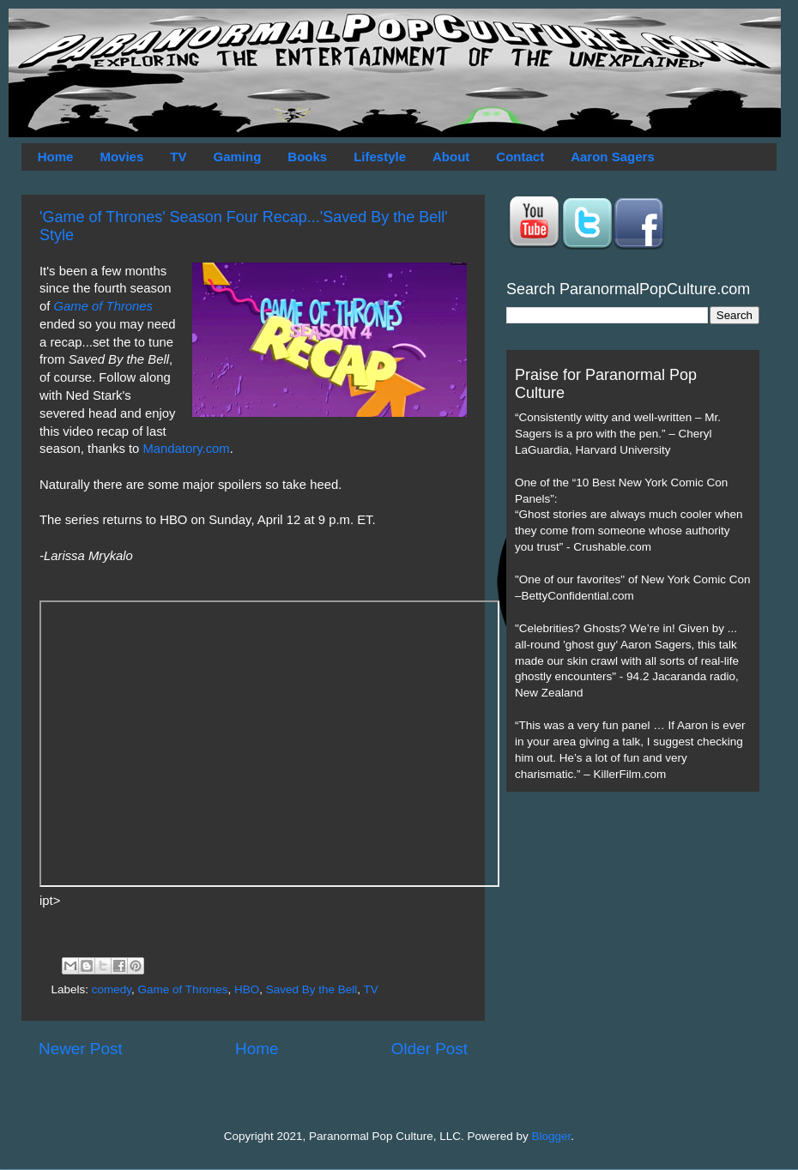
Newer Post (81, 1049)
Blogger (551, 1136)
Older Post (429, 1049)
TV (178, 156)
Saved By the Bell (312, 989)
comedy (111, 989)
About (450, 156)
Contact (520, 156)
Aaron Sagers (613, 156)
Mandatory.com (185, 448)
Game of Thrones (104, 306)
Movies (121, 156)
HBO (246, 989)
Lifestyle (380, 156)
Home (56, 156)
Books (307, 156)
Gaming (237, 156)
